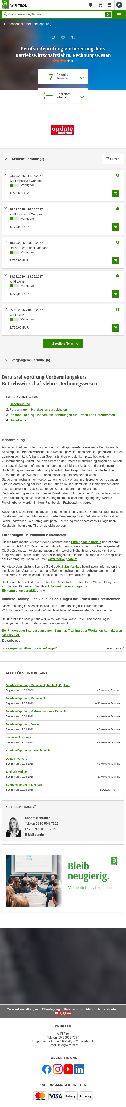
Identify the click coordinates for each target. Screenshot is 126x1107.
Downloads (18, 420)
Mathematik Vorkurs (18, 737)
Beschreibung (20, 404)
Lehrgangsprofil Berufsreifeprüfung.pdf (31, 648)
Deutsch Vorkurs (16, 758)
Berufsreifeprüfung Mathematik (26, 698)
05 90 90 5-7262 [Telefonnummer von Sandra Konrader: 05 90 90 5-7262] (47, 823)
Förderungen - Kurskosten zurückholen (38, 409)
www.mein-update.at (62, 559)
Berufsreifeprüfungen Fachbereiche (28, 750)
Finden (108, 14)
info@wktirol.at (68, 1045)
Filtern (112, 159)
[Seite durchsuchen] (57, 14)
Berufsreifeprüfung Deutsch (23, 724)
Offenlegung (51, 1009)
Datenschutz (73, 1009)
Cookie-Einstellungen (22, 1009)
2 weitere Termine (64, 342)
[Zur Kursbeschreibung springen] (63, 95)
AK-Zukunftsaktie (68, 566)
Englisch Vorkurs (17, 771)
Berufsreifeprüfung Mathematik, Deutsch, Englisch (38, 685)
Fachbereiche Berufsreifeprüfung (29, 24)
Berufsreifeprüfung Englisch (24, 784)
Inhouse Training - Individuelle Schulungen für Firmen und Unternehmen (62, 415)
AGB (89, 1009)
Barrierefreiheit (108, 1009)
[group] (63, 61)
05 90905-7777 (68, 1037)
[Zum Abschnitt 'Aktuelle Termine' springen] (63, 76)
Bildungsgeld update (86, 542)
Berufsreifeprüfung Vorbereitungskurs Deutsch (36, 711)
